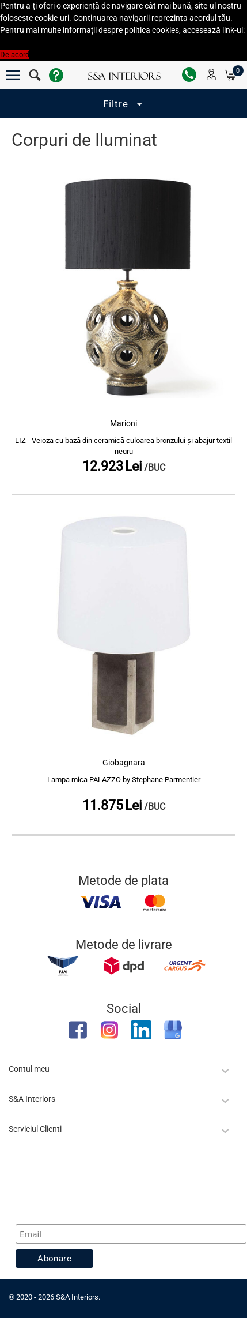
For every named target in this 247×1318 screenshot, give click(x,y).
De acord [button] (14, 54)
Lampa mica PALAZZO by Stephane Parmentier (123, 779)
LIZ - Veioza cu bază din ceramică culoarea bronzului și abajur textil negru (123, 446)
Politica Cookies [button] (26, 42)
